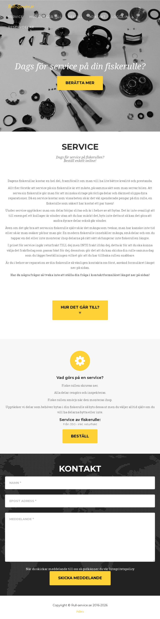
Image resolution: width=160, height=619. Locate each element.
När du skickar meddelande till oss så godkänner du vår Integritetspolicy (80, 569)
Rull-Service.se (23, 10)
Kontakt (97, 21)
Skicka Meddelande (80, 578)
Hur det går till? (80, 310)
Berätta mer (80, 83)
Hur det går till (45, 21)
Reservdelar (21, 31)
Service (15, 21)
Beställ (75, 21)
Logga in (120, 21)
